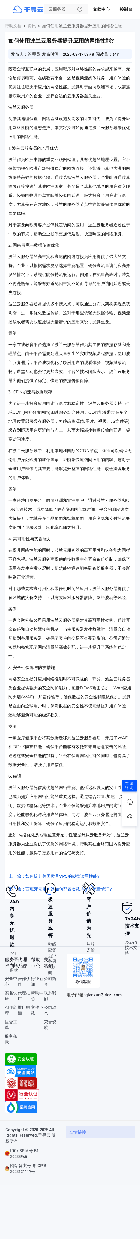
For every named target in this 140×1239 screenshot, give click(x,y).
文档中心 (101, 9)
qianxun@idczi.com (103, 994)
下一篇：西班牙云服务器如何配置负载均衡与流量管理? (60, 889)
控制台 (126, 9)
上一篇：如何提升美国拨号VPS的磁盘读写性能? (54, 876)
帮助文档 (13, 25)
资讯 (32, 25)
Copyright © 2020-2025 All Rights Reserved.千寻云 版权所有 (30, 1135)
